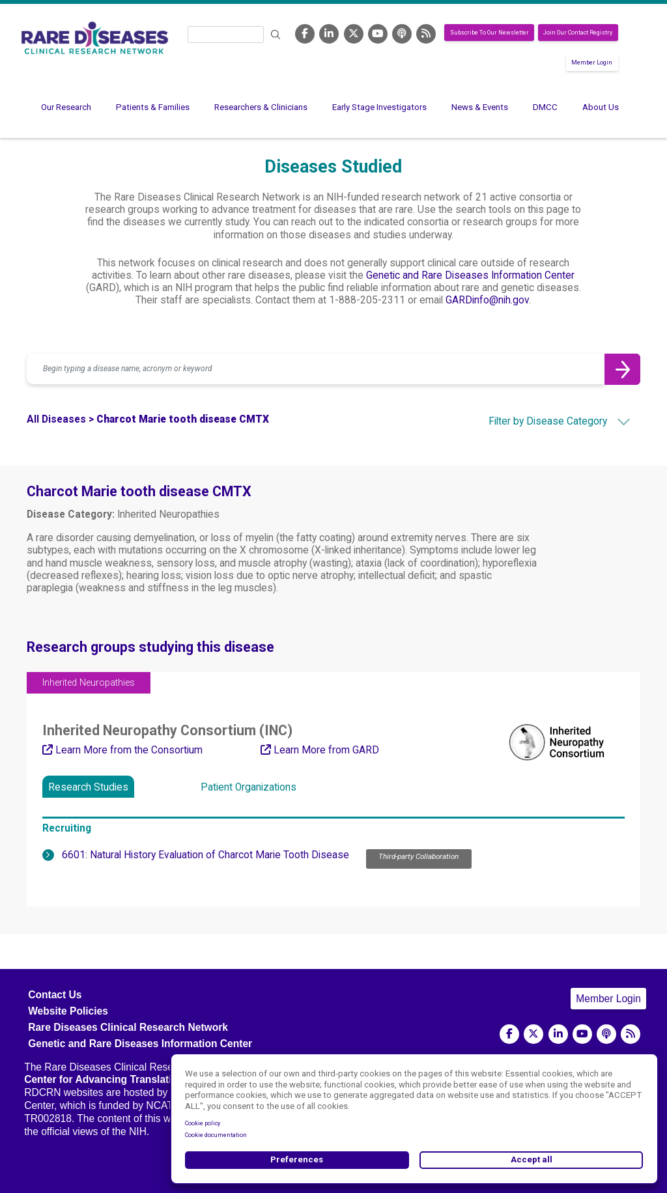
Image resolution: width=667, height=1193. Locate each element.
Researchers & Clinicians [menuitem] (260, 107)
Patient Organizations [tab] (248, 787)
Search (275, 35)
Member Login (591, 62)
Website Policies (68, 1011)
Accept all (531, 1159)
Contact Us (54, 994)
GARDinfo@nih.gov (487, 300)
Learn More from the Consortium (122, 750)
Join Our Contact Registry (577, 32)
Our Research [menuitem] (66, 107)
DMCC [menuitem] (545, 107)
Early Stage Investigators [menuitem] (379, 107)
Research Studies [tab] (88, 787)
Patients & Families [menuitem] (153, 107)
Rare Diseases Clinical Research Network (128, 1027)
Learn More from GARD (320, 750)
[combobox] (537, 421)
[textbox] (537, 421)
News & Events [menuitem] (479, 107)
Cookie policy (202, 1123)
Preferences (296, 1159)
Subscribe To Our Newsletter (489, 32)
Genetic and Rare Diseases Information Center (470, 275)
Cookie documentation (216, 1135)
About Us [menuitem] (600, 107)
